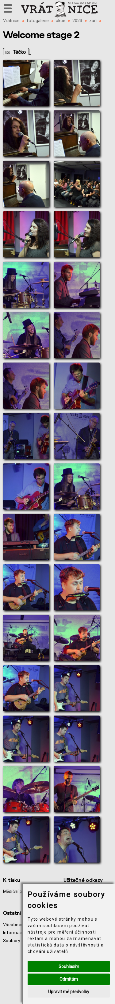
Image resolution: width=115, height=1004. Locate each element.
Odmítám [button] (68, 979)
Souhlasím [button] (69, 966)
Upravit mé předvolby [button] (68, 991)
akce (60, 20)
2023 (77, 20)
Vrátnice (11, 20)
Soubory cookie (19, 940)
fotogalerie (38, 20)
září (93, 20)
